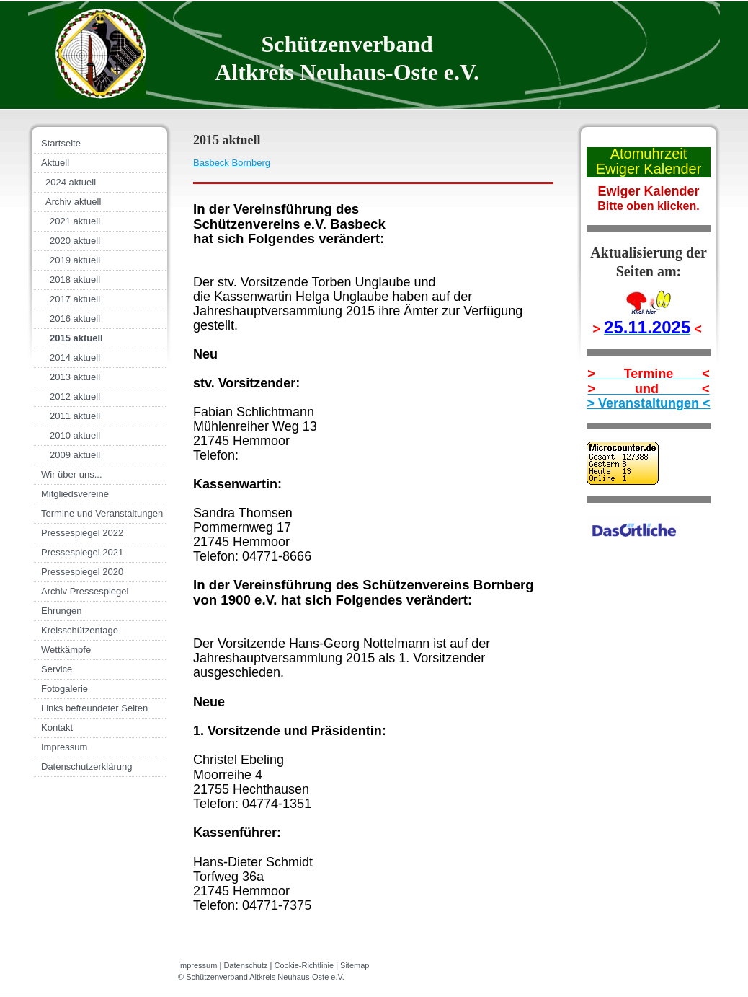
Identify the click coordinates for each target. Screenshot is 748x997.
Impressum (197, 965)
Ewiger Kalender (649, 169)
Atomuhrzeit (648, 154)
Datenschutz (245, 965)
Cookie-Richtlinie (304, 965)
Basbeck (211, 162)
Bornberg (251, 162)
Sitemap (354, 965)
